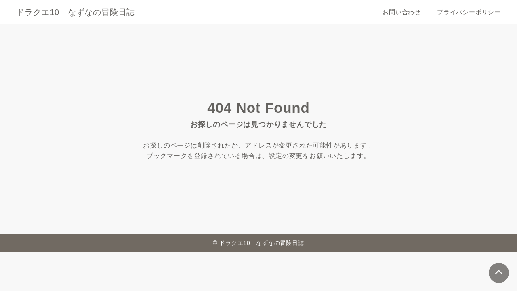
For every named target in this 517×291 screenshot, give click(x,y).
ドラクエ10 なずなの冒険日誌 (75, 12)
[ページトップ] (499, 273)
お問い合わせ (401, 11)
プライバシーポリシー (469, 11)
